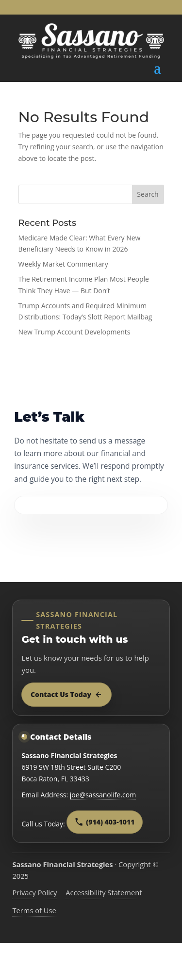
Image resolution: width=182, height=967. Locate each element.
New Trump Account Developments (74, 331)
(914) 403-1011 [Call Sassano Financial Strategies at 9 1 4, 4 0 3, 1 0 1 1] (104, 821)
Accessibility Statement (104, 892)
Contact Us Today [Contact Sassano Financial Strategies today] (66, 694)
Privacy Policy (34, 892)
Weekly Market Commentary (63, 264)
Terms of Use (34, 910)
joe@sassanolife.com (103, 794)
